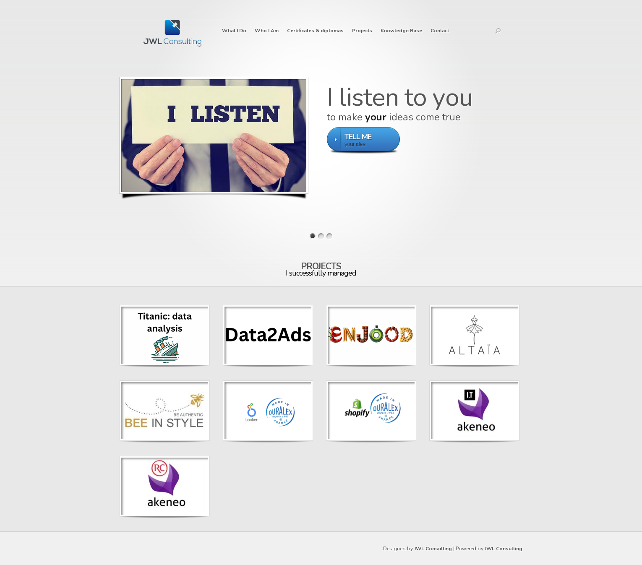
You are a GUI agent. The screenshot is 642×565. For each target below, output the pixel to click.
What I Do (234, 30)
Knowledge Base (401, 30)
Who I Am (267, 30)
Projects (362, 30)
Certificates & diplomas (315, 30)
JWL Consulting (433, 548)
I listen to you (399, 97)
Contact (440, 30)
